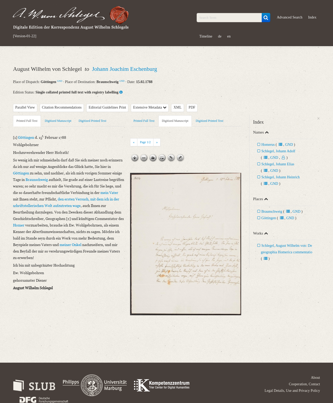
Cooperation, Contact (304, 384)
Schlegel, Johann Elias (277, 164)
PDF (192, 107)
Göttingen (268, 218)
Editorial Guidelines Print (107, 107)
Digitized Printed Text (92, 121)
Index (312, 17)
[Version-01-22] (24, 36)
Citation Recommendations (62, 107)
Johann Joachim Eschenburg (124, 69)
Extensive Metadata (149, 107)
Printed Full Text (26, 121)
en (228, 36)
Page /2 (145, 142)
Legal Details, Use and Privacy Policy (292, 391)
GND (59, 81)
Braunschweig (271, 211)
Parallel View (25, 107)
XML (178, 107)
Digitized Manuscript (58, 121)
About (315, 378)
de (219, 36)
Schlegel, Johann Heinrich (280, 177)
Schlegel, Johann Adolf (278, 151)
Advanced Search (289, 17)
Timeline (205, 36)
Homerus (268, 145)
